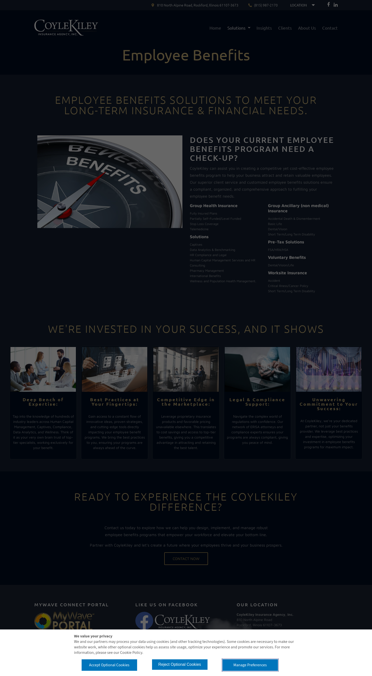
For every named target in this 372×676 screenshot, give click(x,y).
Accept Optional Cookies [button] (109, 665)
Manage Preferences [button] (250, 665)
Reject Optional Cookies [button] (179, 664)
